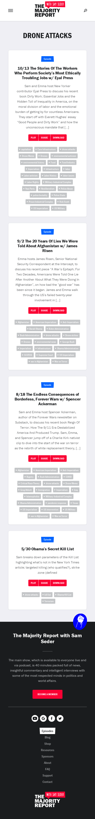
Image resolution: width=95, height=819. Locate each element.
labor (67, 169)
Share (44, 137)
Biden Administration (59, 328)
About (47, 762)
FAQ (47, 769)
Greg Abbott (26, 490)
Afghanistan (23, 322)
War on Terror (60, 361)
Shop (47, 743)
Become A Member (47, 694)
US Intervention (51, 509)
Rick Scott (64, 201)
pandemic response (57, 503)
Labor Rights (33, 182)
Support (48, 775)
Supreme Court (46, 355)
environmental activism (65, 156)
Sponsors (47, 756)
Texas (75, 503)
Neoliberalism (47, 188)
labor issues (68, 175)
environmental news (46, 342)
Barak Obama (35, 328)
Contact (47, 782)
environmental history (33, 162)
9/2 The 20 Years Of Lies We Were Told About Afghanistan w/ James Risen (47, 246)
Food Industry (68, 162)
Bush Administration (29, 335)
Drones (44, 156)
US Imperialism (40, 208)
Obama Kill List (64, 594)
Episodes (47, 731)
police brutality (40, 195)
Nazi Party (30, 188)
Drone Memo (28, 156)
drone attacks (68, 149)
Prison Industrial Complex (41, 201)
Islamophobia (32, 496)
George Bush (68, 342)
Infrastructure (52, 169)
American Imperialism (46, 322)
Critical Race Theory (30, 483)
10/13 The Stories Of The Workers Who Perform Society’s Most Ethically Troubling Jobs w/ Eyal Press (47, 73)
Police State (59, 195)
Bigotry (30, 476)
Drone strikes (71, 335)
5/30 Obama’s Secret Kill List (47, 549)
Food (53, 162)
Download (58, 137)
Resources (47, 750)
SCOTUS (28, 355)
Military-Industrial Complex (58, 182)
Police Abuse (67, 188)
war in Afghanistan (39, 361)
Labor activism (31, 175)
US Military (59, 208)
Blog (47, 737)
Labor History (50, 175)
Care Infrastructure (47, 149)
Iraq (76, 490)
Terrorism (49, 601)
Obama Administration (67, 348)
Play (33, 137)
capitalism (26, 149)
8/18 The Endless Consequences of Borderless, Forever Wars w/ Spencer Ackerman (48, 399)
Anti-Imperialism (71, 322)
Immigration (44, 490)
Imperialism (33, 169)
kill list (48, 594)
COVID (69, 476)
